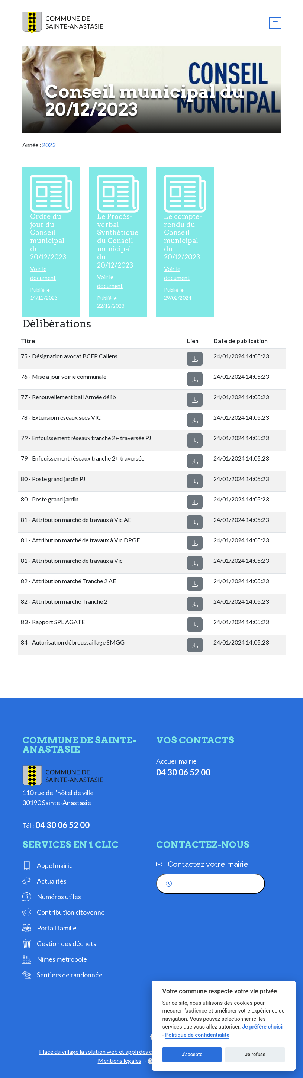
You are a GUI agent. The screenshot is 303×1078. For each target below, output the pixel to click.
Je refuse (255, 1054)
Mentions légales (119, 1060)
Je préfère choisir (263, 1027)
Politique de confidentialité (197, 1035)
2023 (48, 144)
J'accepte (192, 1054)
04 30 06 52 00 (62, 825)
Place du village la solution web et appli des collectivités (109, 1051)
